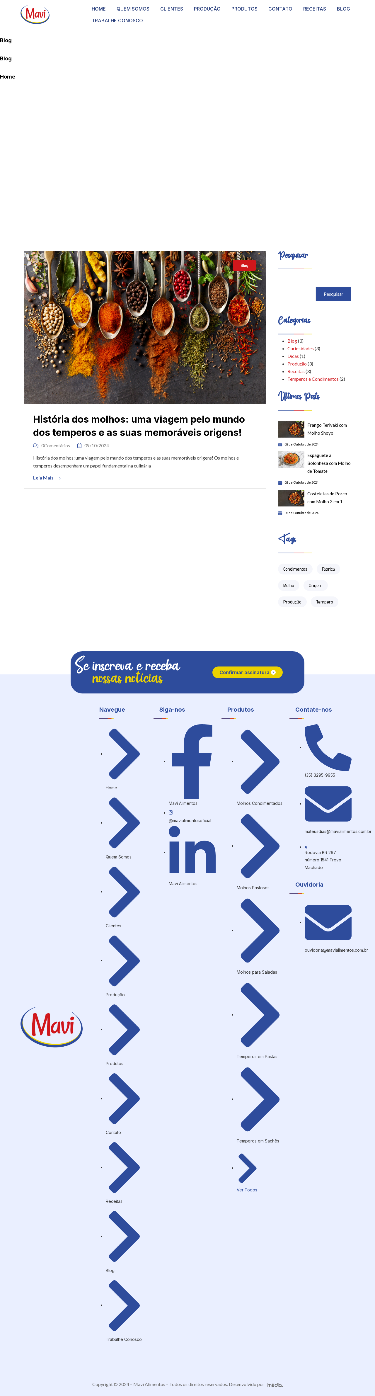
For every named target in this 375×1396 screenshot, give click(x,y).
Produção (297, 363)
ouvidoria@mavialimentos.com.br (336, 950)
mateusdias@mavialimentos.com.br (338, 831)
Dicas (293, 356)
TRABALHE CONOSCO (117, 20)
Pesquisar (333, 294)
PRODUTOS (244, 9)
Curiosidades (300, 348)
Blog (244, 265)
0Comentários (51, 445)
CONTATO (280, 9)
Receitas (296, 371)
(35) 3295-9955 (320, 775)
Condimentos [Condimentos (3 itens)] (295, 569)
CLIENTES (171, 9)
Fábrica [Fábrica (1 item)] (328, 569)
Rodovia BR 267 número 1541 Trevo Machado (323, 860)
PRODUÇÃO (207, 9)
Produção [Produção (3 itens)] (292, 602)
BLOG (343, 9)
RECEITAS (314, 9)
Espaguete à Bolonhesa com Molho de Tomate (329, 463)
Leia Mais (47, 478)
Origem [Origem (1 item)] (316, 585)
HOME (99, 9)
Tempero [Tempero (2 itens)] (324, 602)
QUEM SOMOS (133, 9)
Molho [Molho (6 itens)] (288, 585)
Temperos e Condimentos (313, 379)
